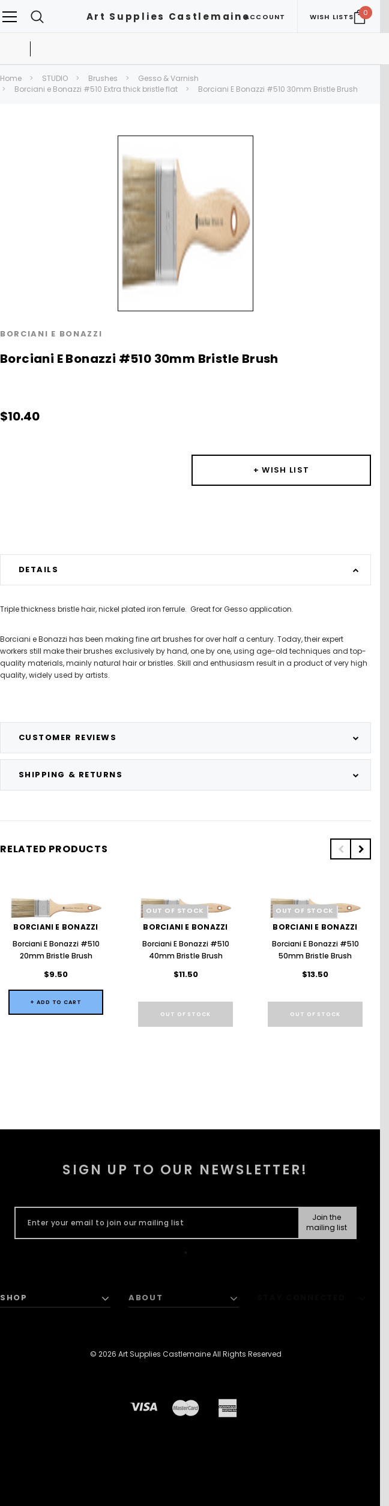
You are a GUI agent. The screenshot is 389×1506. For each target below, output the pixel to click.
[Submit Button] (326, 1223)
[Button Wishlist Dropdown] (281, 470)
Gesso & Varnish (168, 78)
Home (11, 78)
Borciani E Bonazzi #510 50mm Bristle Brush (315, 950)
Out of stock (185, 1014)
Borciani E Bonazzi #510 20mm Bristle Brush (56, 950)
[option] (185, 223)
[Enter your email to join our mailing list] (154, 1223)
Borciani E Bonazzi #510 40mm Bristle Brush (185, 950)
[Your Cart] (360, 17)
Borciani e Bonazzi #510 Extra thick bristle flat (96, 89)
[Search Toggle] (37, 16)
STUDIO (55, 78)
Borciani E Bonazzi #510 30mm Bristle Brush (278, 89)
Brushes (103, 78)
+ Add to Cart (56, 1002)
